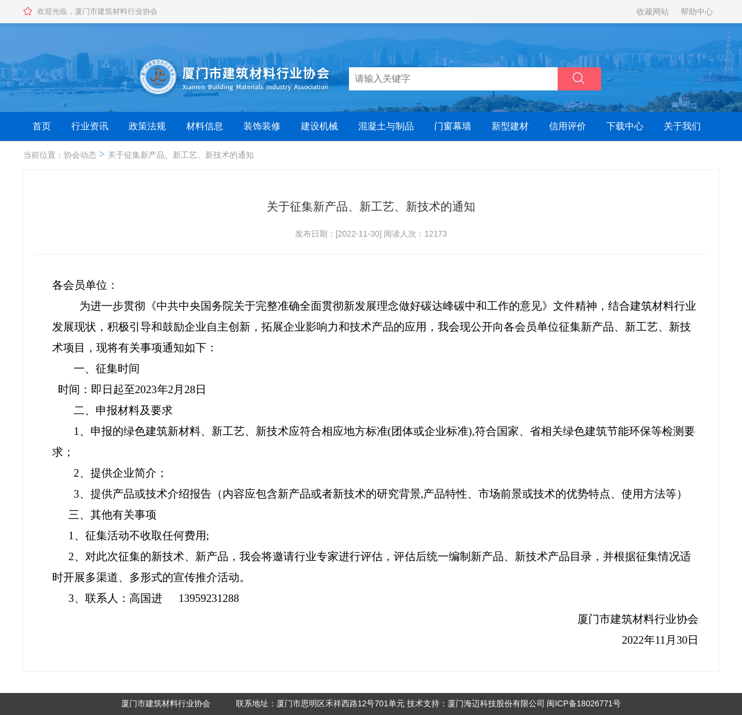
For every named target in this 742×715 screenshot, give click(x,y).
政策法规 (147, 126)
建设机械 (319, 126)
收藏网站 (652, 11)
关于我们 (682, 126)
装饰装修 (262, 126)
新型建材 (510, 126)
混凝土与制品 (386, 126)
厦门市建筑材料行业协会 (165, 703)
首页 (41, 126)
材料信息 (204, 126)
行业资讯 (89, 126)
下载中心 (624, 126)
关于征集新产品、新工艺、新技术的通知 (181, 154)
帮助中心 (697, 11)
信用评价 (567, 126)
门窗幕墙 (452, 126)
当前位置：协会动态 (59, 154)
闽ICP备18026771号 (584, 703)
